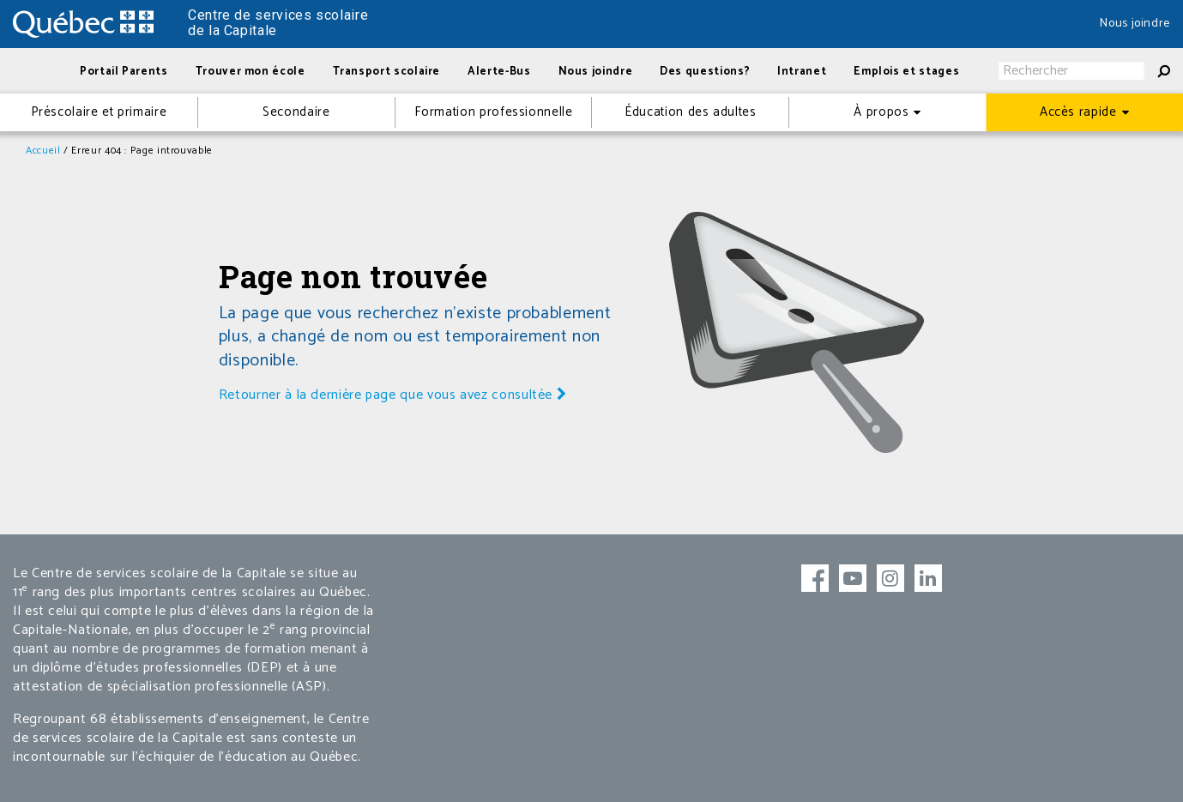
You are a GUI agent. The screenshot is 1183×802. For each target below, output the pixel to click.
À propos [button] (881, 112)
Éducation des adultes (690, 112)
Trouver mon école (250, 72)
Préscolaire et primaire (99, 112)
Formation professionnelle (493, 112)
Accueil (43, 150)
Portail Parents (124, 72)
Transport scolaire (387, 72)
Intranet (801, 72)
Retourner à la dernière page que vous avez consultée (393, 395)
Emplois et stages (906, 72)
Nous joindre (1135, 23)
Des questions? (705, 72)
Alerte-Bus (499, 72)
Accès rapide (1078, 112)
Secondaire (296, 112)
